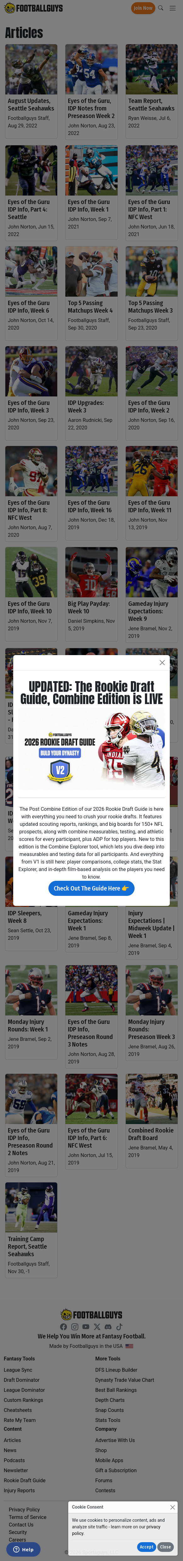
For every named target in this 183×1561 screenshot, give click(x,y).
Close (165, 1547)
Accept (146, 1547)
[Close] (172, 1507)
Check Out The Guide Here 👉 (91, 888)
